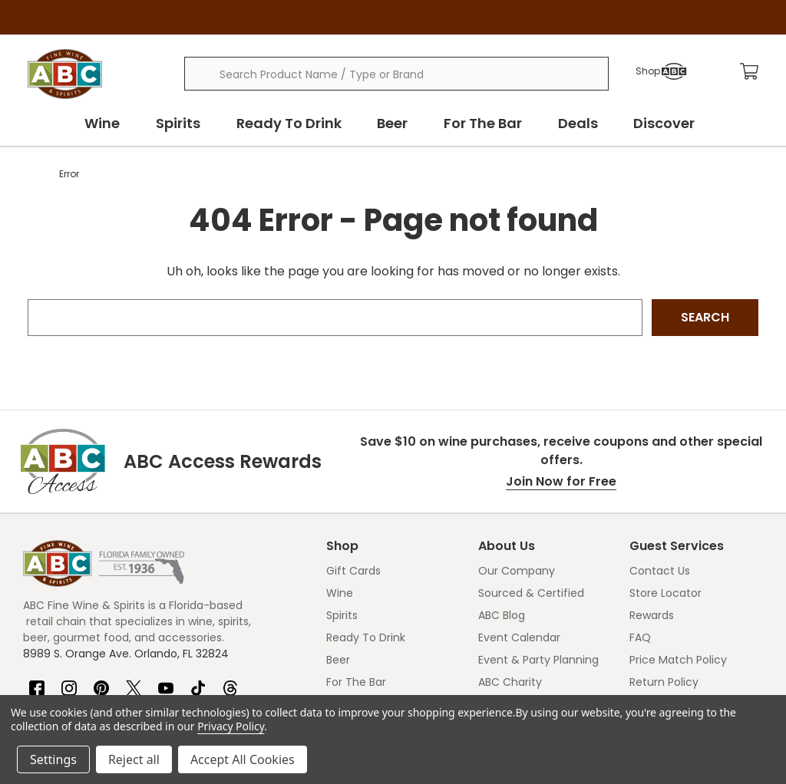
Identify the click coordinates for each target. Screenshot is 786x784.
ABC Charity (510, 682)
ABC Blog (501, 615)
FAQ (640, 637)
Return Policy (663, 682)
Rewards (651, 615)
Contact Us (659, 570)
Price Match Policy (678, 659)
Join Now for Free (561, 481)
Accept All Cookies (242, 759)
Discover (660, 123)
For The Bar (483, 123)
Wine (110, 123)
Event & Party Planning (538, 659)
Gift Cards (353, 570)
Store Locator (665, 593)
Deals (576, 123)
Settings (53, 759)
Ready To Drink (292, 123)
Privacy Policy (230, 726)
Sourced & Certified (531, 593)
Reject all (134, 759)
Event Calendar (519, 637)
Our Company (516, 570)
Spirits (184, 123)
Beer (394, 123)
